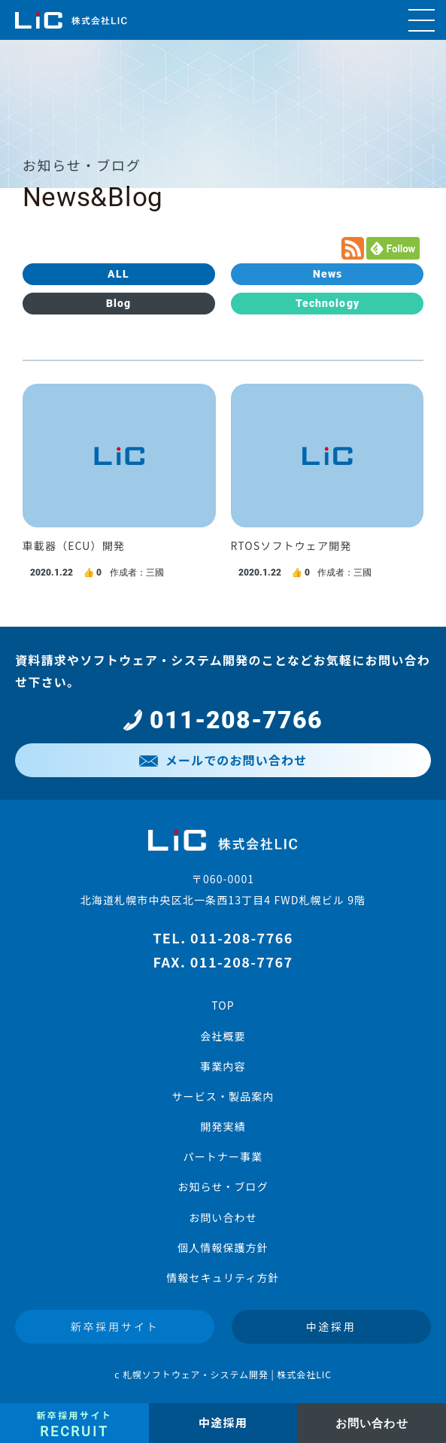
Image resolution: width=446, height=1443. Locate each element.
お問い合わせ (223, 1217)
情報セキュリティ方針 (222, 1277)
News (327, 274)
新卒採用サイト (115, 1326)
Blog (118, 303)
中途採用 (331, 1326)
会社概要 (222, 1036)
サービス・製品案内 (222, 1096)
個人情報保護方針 (223, 1247)
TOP (223, 1005)
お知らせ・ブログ (223, 1186)
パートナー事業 (223, 1156)
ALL (118, 274)
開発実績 (222, 1126)
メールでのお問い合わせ (223, 760)
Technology (328, 303)
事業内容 (222, 1066)
